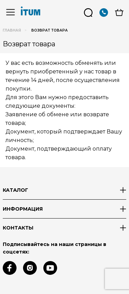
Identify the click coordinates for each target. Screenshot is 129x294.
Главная (12, 30)
